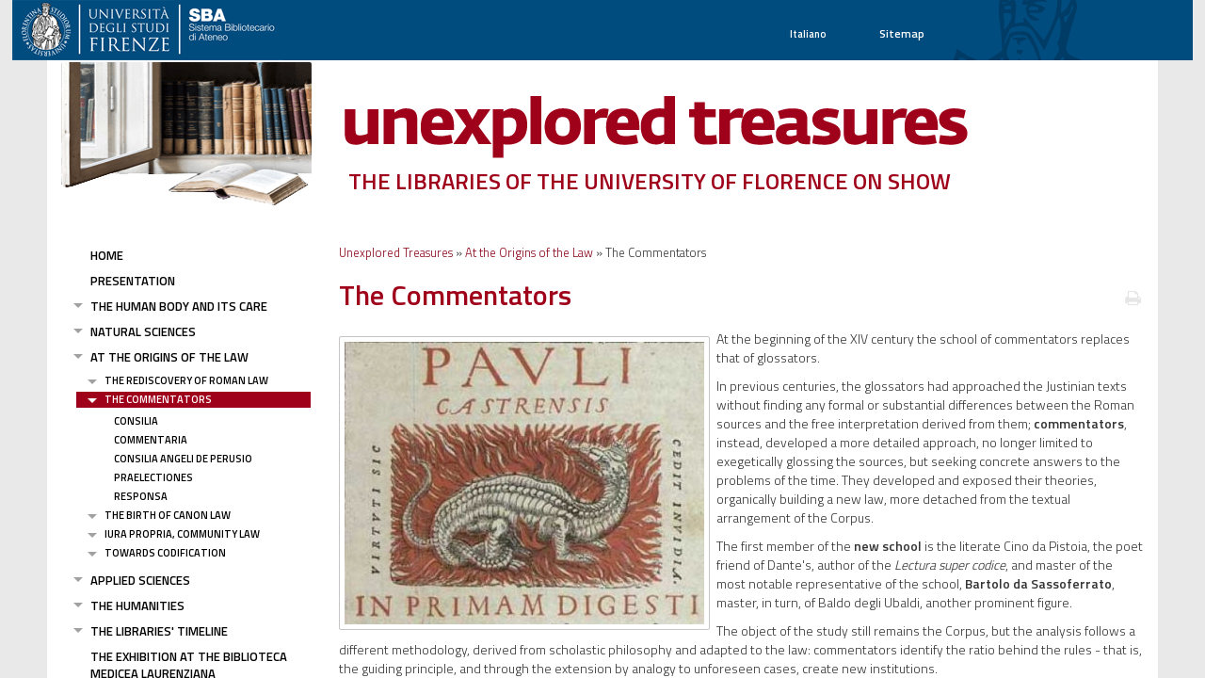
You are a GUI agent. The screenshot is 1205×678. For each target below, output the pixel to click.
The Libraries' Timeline (159, 631)
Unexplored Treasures (396, 252)
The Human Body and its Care (178, 306)
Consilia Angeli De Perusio (183, 458)
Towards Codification (165, 552)
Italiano (820, 33)
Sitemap (914, 33)
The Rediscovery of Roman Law (186, 380)
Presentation (132, 280)
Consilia (136, 420)
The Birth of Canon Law (167, 515)
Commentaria (150, 439)
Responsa (141, 496)
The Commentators (158, 399)
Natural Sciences (143, 331)
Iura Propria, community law (182, 533)
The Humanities (137, 605)
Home (106, 255)
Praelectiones (153, 477)
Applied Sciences (140, 580)
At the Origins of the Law (169, 356)
